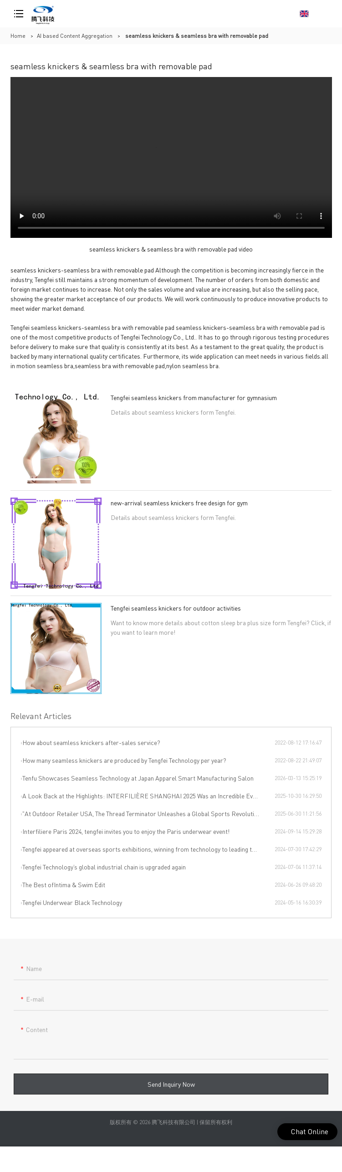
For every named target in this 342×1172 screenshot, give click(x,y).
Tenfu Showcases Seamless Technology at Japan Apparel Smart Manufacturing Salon (138, 778)
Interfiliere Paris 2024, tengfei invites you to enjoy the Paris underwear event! (126, 831)
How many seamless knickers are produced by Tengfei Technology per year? (124, 760)
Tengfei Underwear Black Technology (72, 902)
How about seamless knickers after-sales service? (91, 742)
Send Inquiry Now (171, 1088)
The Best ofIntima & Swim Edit (63, 884)
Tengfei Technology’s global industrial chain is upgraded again (104, 867)
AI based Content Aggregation (74, 35)
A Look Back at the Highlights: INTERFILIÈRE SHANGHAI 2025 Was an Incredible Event (141, 796)
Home (18, 35)
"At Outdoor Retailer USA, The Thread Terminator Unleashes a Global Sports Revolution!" (143, 813)
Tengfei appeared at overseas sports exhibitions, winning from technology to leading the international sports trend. (148, 849)
